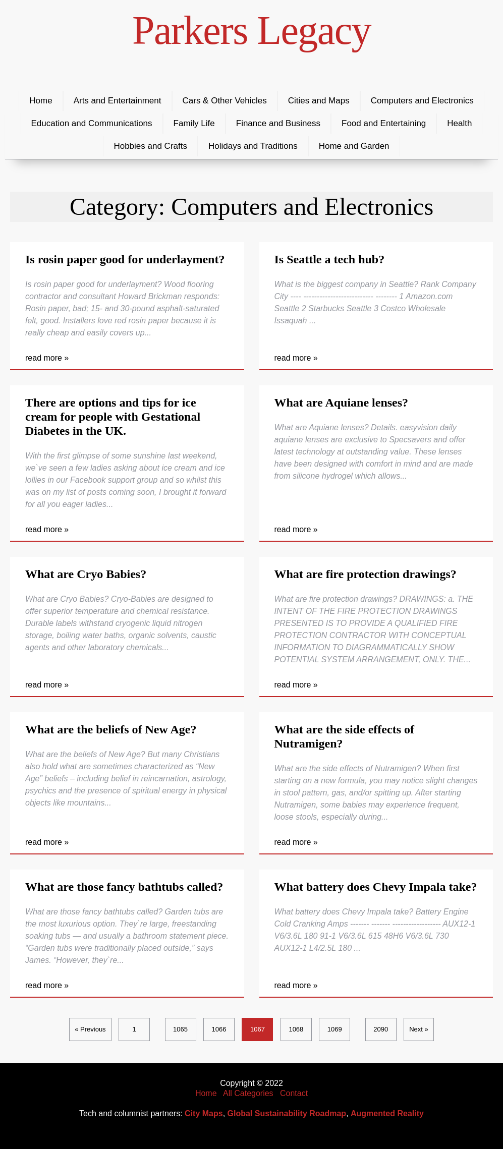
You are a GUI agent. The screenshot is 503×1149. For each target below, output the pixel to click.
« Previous (90, 1029)
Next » (418, 1029)
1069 (334, 1029)
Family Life (194, 123)
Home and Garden (354, 146)
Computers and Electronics (422, 100)
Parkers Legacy (251, 30)
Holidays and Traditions (253, 146)
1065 (180, 1029)
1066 (219, 1029)
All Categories (248, 1093)
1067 (257, 1029)
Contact (294, 1093)
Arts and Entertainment (117, 100)
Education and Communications (91, 123)
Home (40, 100)
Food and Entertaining (384, 123)
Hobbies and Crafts (150, 146)
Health (459, 123)
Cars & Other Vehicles (225, 100)
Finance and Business (278, 123)
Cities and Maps (319, 100)
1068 (296, 1029)
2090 (380, 1029)
